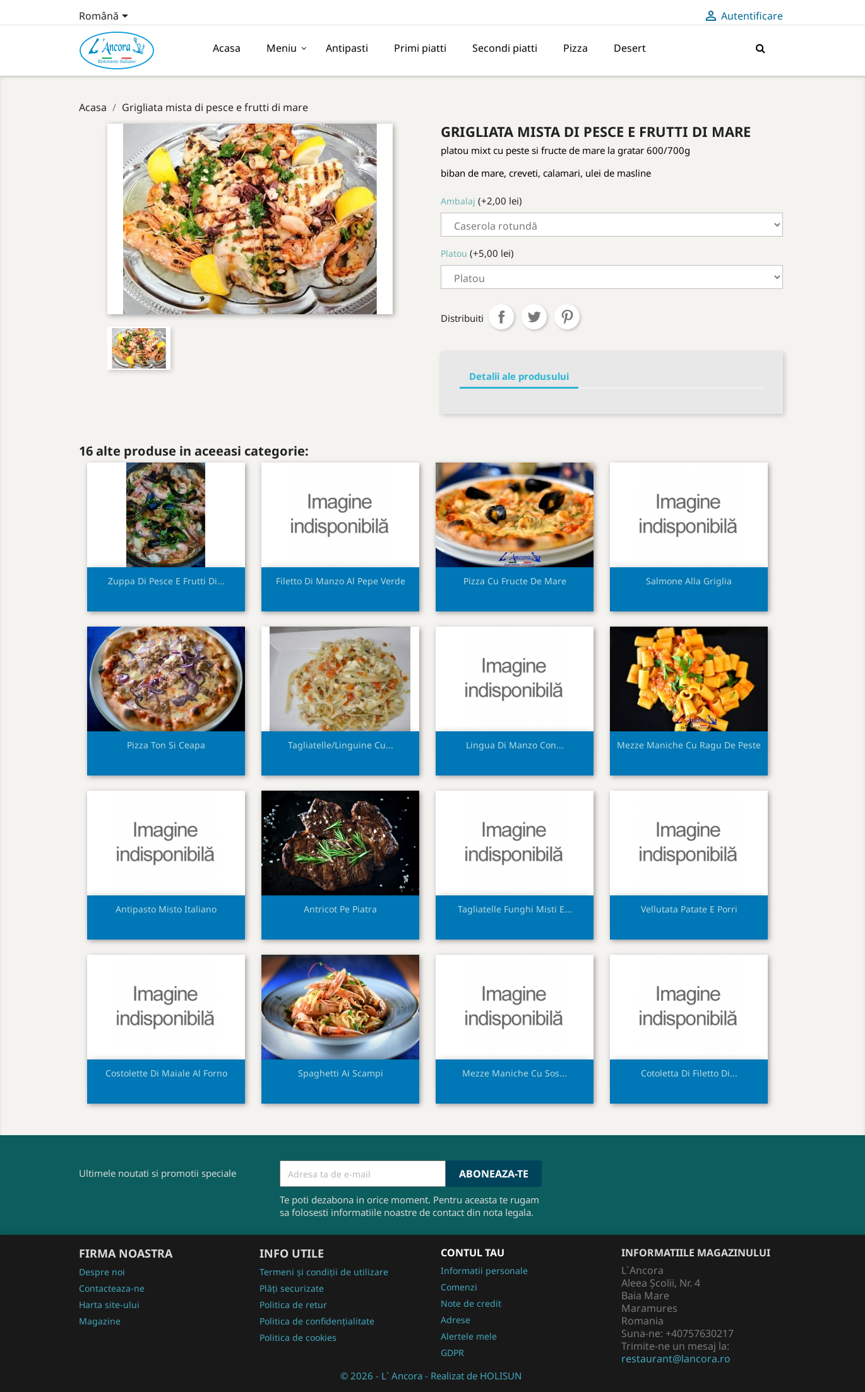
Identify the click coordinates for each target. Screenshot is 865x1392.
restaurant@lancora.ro (676, 1358)
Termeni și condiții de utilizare (324, 1272)
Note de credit (471, 1303)
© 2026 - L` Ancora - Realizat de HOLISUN (431, 1375)
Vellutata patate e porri (689, 909)
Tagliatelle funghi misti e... (515, 909)
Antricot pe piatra (340, 909)
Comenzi (459, 1287)
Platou (454, 253)
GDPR (452, 1353)
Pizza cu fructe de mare (514, 581)
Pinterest (567, 316)
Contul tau (472, 1252)
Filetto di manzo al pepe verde (340, 581)
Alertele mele (469, 1336)
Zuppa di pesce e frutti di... (166, 581)
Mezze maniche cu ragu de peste (689, 745)
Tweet (534, 316)
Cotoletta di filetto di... (689, 1073)
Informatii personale (484, 1271)
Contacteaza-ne (112, 1288)
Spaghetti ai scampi (340, 1073)
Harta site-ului (109, 1305)
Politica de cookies (298, 1337)
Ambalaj (458, 201)
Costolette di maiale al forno (166, 1073)
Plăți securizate (292, 1288)
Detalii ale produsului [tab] (519, 376)
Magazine (100, 1321)
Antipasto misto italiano (166, 909)
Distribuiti (501, 316)
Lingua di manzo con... (515, 745)
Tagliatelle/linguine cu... (340, 745)
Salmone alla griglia (689, 581)
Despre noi (102, 1272)
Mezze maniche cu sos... (514, 1073)
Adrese (455, 1320)
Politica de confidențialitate (317, 1321)
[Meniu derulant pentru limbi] (106, 17)
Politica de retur (293, 1305)
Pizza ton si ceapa (166, 745)
